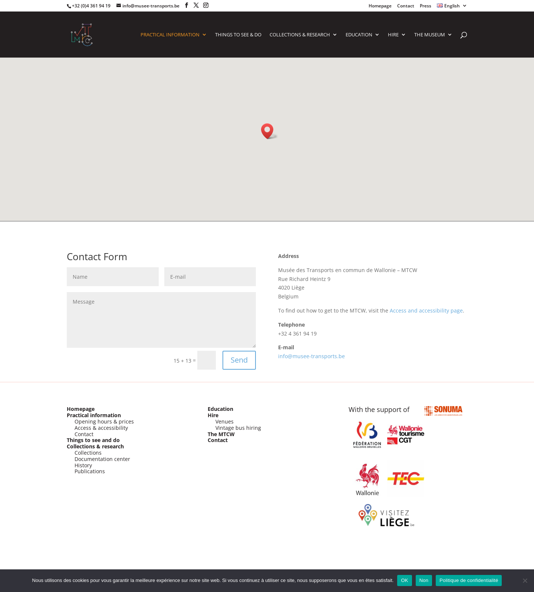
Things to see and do (93, 440)
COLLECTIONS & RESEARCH (300, 35)
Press (425, 6)
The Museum (429, 35)
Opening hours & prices (104, 421)
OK (404, 580)
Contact (405, 6)
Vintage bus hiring (238, 427)
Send (239, 360)
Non (424, 580)
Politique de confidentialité (468, 580)
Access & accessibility (101, 427)
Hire (213, 415)
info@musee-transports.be (311, 356)
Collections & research (95, 446)
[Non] (524, 580)
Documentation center (102, 458)
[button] (269, 131)
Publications (90, 471)
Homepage (380, 6)
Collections (88, 452)
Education (359, 35)
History (83, 465)
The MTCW (221, 434)
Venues (224, 421)
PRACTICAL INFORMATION (170, 35)
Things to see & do (238, 35)
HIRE (393, 35)
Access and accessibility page (426, 310)
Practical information (94, 415)
